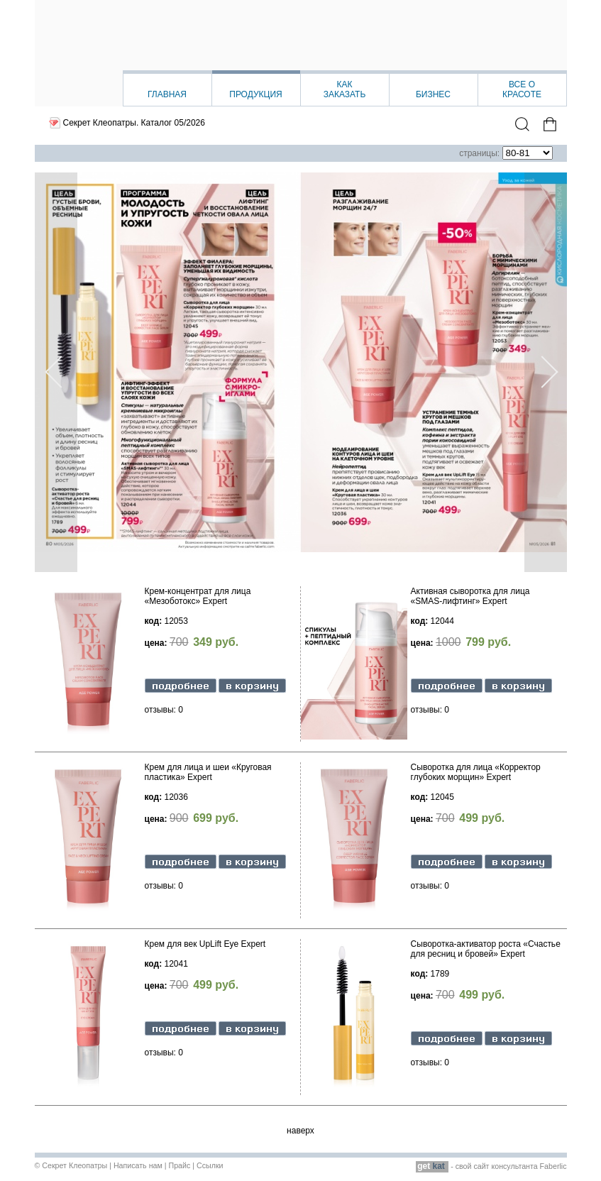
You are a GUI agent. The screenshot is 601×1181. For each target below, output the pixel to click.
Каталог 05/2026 (173, 123)
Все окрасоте (521, 89)
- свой (444, 1166)
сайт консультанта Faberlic (519, 1166)
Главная (167, 94)
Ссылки (210, 1165)
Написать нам (138, 1165)
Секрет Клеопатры (74, 1165)
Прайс (179, 1165)
